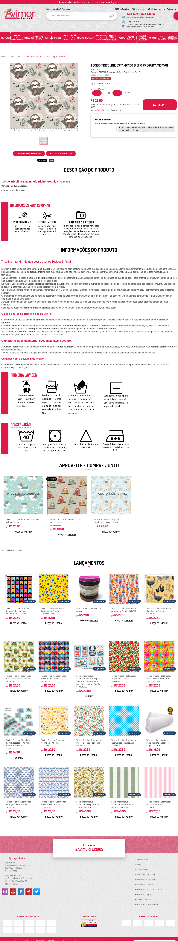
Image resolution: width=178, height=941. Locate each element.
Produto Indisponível (23, 495)
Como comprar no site (146, 874)
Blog (139, 864)
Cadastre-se (171, 9)
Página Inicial (142, 859)
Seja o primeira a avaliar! (100, 83)
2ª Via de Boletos (144, 899)
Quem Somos (142, 869)
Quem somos (139, 9)
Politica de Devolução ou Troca (149, 889)
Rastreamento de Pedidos (147, 904)
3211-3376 (11, 884)
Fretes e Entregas (144, 894)
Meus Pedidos (123, 9)
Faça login (66, 9)
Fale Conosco (155, 9)
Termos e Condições (145, 884)
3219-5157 (133, 21)
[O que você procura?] (111, 16)
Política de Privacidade (146, 879)
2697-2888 (11, 871)
